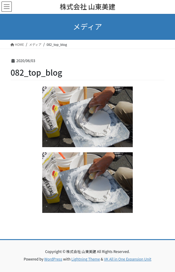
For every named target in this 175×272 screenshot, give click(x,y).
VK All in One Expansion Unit (127, 258)
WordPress (53, 258)
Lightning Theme (85, 258)
